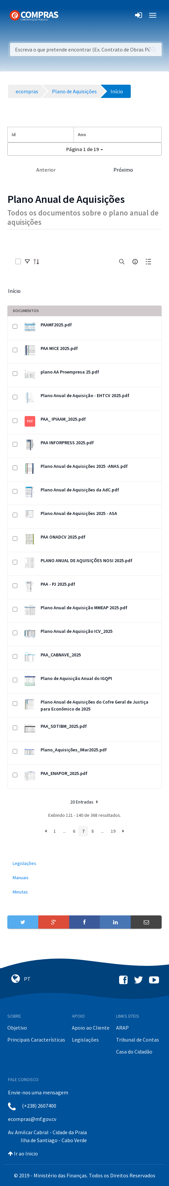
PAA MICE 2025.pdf (59, 348)
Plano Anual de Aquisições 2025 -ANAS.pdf (84, 466)
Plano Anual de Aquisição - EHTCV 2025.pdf (85, 395)
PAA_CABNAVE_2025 (61, 655)
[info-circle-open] (135, 261)
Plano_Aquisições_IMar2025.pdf (74, 750)
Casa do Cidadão (134, 1051)
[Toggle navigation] (68, 15)
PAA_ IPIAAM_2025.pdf (63, 419)
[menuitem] (84, 863)
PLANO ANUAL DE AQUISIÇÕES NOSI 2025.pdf (86, 560)
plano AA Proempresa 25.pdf (70, 372)
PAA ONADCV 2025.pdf (63, 537)
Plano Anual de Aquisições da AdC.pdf (80, 490)
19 (113, 831)
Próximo (123, 169)
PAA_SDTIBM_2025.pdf (64, 726)
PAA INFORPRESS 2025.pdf (67, 443)
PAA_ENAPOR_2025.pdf (64, 773)
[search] (121, 261)
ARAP (122, 1027)
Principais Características (36, 1039)
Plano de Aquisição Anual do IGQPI (76, 678)
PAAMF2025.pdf (56, 325)
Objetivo (17, 1027)
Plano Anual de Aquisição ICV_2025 (76, 631)
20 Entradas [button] (84, 802)
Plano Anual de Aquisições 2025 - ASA (79, 513)
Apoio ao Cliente (90, 1027)
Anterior (46, 169)
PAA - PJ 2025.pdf (58, 584)
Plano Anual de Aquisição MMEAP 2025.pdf (84, 608)
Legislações (85, 1039)
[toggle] (27, 261)
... (64, 831)
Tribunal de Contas (137, 1039)
